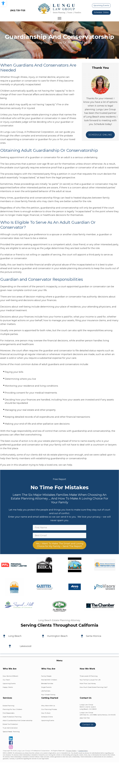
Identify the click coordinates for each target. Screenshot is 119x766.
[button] (3, 3)
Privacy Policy (71, 751)
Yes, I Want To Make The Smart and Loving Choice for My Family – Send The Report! (59, 545)
